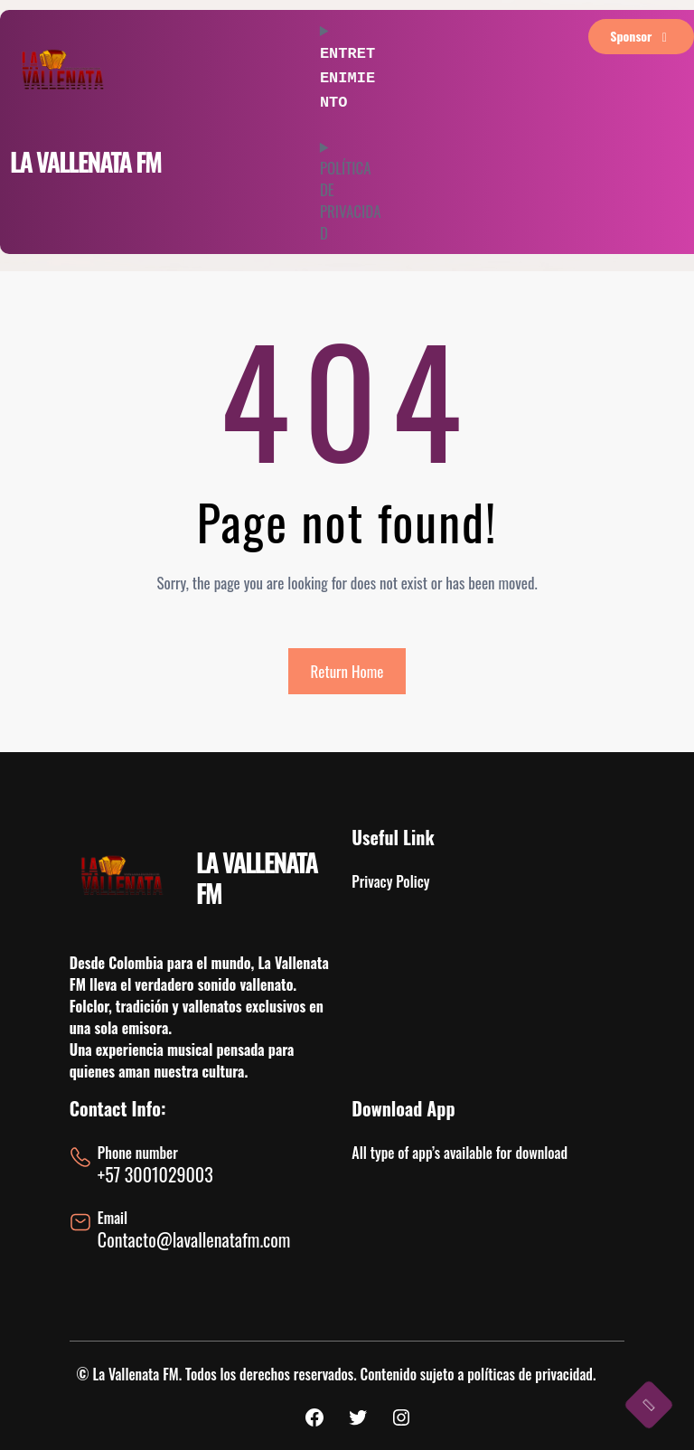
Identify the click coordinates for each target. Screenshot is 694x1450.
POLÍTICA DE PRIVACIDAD (350, 195)
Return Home (347, 671)
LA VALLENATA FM (85, 161)
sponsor (641, 35)
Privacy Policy (390, 881)
